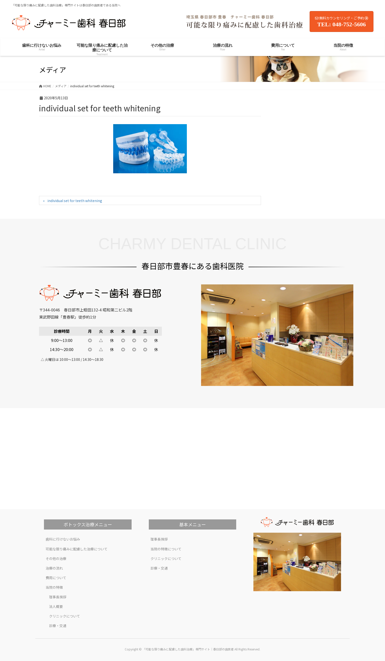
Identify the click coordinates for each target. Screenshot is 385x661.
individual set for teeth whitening (74, 200)
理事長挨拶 (57, 596)
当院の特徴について (166, 548)
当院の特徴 (54, 587)
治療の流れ (54, 568)
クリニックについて (64, 616)
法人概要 (56, 606)
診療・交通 (57, 625)
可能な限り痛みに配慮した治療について (77, 548)
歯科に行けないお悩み (63, 539)
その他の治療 (56, 558)
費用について (56, 577)
